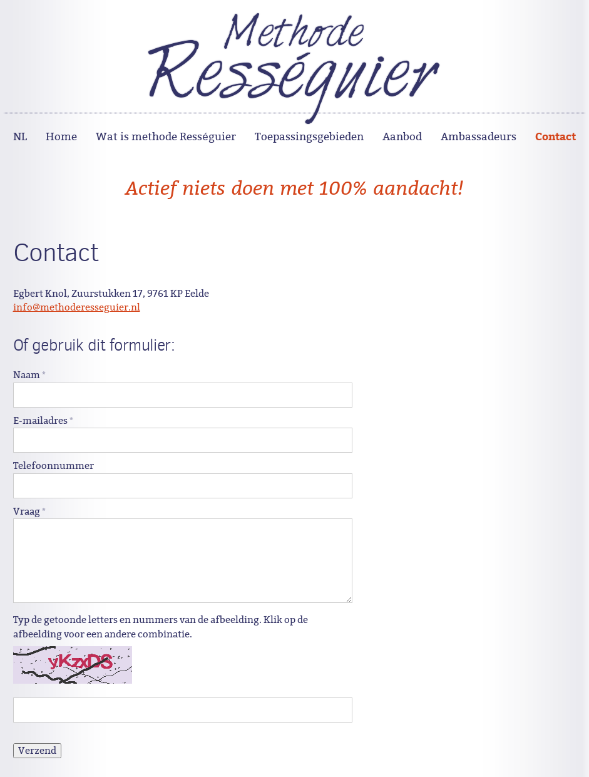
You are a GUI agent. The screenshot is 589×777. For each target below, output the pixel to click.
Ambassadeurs (478, 137)
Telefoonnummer (53, 465)
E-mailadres (43, 420)
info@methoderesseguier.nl (76, 307)
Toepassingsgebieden (309, 137)
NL (20, 137)
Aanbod (402, 137)
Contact (555, 136)
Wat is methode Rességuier (165, 137)
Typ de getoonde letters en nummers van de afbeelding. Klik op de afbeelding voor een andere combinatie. (160, 627)
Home (61, 137)
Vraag (29, 511)
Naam (29, 375)
